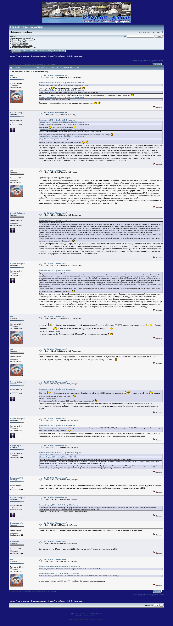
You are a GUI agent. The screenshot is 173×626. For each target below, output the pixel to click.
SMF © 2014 (85, 613)
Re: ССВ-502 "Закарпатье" (55, 76)
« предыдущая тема (139, 61)
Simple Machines (96, 613)
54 (28, 64)
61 (45, 64)
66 (49, 64)
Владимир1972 (16, 446)
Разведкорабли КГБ (19, 42)
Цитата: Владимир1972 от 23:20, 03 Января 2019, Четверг (59, 505)
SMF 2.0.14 (75, 613)
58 (38, 64)
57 (35, 64)
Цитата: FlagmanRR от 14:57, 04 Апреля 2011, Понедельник (60, 455)
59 (40, 64)
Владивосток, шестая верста (22, 46)
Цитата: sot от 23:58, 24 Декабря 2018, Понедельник (57, 120)
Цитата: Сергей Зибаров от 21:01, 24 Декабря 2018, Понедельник (61, 83)
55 (30, 64)
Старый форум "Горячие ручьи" (23, 40)
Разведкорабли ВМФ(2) (20, 44)
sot (11, 76)
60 (42, 64)
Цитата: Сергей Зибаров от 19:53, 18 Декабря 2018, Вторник (60, 453)
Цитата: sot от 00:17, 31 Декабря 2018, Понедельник (57, 389)
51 (21, 64)
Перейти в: (149, 605)
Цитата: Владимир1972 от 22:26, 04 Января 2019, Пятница (59, 573)
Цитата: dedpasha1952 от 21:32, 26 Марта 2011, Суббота (59, 457)
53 (26, 64)
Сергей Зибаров (17, 113)
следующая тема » (156, 61)
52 (23, 64)
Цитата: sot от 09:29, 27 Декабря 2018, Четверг (55, 220)
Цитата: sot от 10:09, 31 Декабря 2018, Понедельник (57, 425)
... (19, 64)
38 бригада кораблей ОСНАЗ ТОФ (24, 47)
